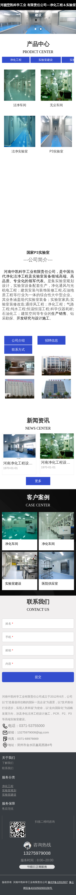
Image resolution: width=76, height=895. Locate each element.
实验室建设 (46, 59)
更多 (38, 481)
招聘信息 (51, 340)
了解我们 (7, 762)
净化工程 (15, 59)
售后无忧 (7, 808)
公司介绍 (18, 340)
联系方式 (18, 349)
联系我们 (7, 768)
